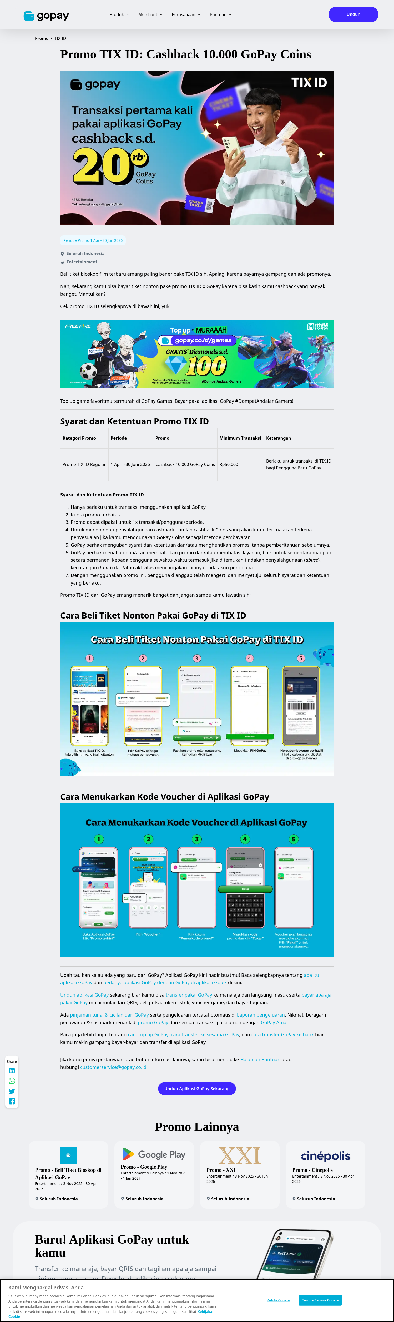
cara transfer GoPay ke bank (282, 1034)
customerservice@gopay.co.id (113, 1067)
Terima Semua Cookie (320, 1300)
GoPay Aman (275, 1022)
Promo (42, 38)
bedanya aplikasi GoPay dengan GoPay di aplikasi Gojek (165, 982)
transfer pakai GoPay (189, 995)
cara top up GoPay (148, 1034)
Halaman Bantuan (260, 1059)
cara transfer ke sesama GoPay (205, 1034)
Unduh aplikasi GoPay (84, 995)
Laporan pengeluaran (261, 1015)
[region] (197, 1300)
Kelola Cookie (278, 1300)
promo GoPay (153, 1022)
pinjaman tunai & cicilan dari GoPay (109, 1015)
